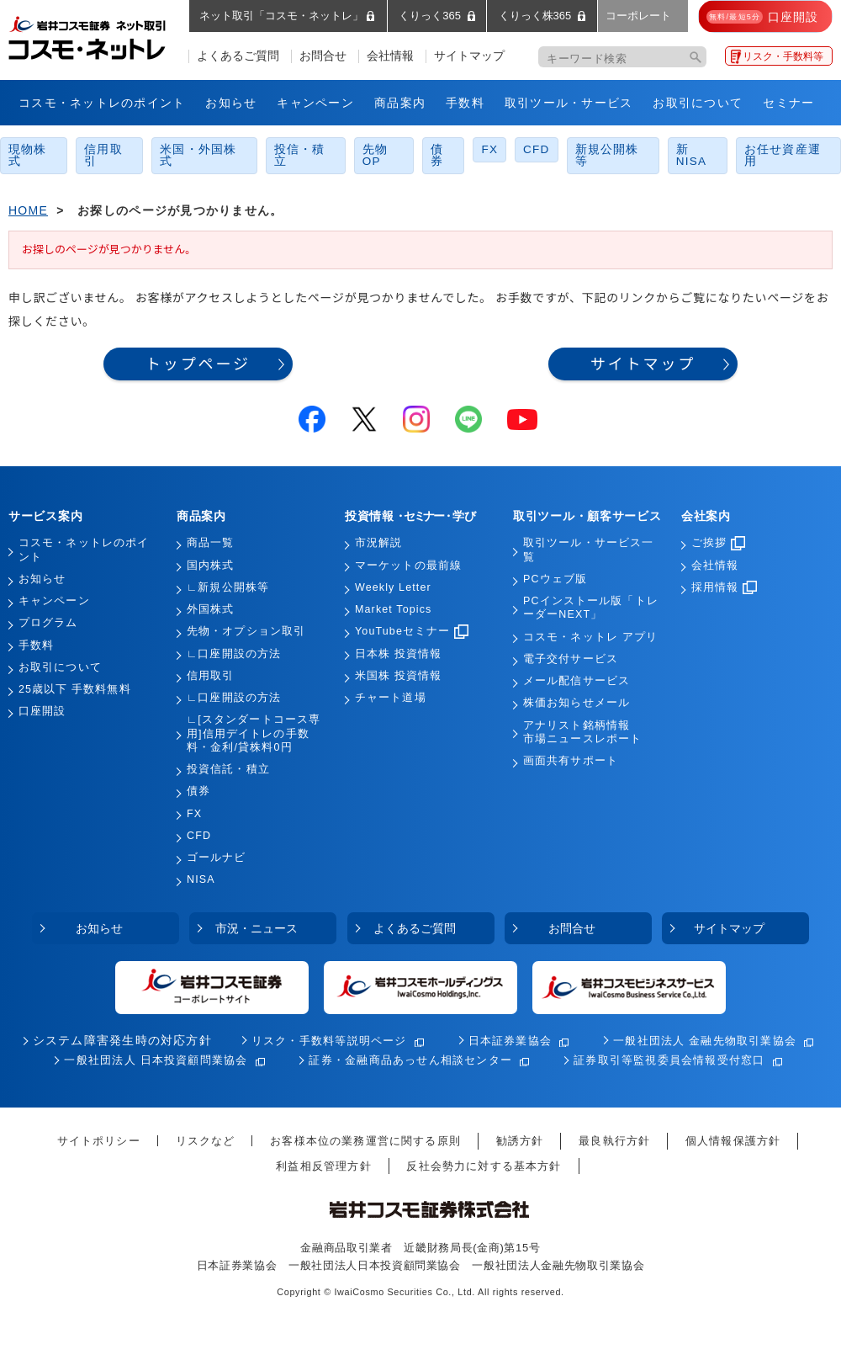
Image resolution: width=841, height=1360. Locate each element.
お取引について (698, 102)
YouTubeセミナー (411, 631)
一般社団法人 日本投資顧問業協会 (155, 1060)
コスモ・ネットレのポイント (102, 102)
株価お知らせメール (576, 703)
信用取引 (103, 155)
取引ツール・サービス (569, 102)
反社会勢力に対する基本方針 (483, 1166)
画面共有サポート (570, 761)
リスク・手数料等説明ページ (329, 1040)
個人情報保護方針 (732, 1140)
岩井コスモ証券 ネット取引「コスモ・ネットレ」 (107, 36)
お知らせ (231, 102)
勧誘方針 (520, 1140)
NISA (201, 879)
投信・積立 (299, 155)
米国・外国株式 (198, 155)
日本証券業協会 (510, 1040)
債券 (437, 155)
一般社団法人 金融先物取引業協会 (704, 1040)
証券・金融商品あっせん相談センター (410, 1060)
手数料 (465, 102)
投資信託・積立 (228, 769)
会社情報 (390, 56)
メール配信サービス (576, 681)
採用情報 (724, 587)
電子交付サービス (570, 659)
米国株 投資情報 (398, 676)
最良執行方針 (614, 1140)
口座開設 (42, 711)
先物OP (375, 155)
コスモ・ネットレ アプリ (590, 637)
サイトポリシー (98, 1140)
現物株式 (27, 155)
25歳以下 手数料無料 (75, 689)
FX (489, 149)
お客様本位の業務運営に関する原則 (365, 1140)
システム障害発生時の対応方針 (122, 1040)
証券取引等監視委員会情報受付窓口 (669, 1060)
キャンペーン (315, 102)
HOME (28, 210)
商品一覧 (210, 543)
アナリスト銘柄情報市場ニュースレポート (582, 732)
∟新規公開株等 (228, 587)
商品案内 (400, 102)
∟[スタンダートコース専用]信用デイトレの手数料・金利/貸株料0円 (253, 733)
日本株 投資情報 (398, 654)
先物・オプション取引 (246, 631)
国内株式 (210, 565)
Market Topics (393, 609)
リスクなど (205, 1140)
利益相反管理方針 (323, 1166)
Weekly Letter (393, 587)
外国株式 (210, 609)
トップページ (198, 364)
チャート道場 (390, 698)
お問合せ (322, 56)
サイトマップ (469, 56)
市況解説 (378, 543)
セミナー (788, 102)
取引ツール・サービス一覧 (588, 549)
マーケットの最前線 (408, 565)
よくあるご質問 (238, 56)
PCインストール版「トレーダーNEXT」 (591, 607)
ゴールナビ (216, 857)
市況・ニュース (256, 928)
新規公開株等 (607, 155)
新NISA (691, 155)
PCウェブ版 (555, 579)
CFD (536, 149)
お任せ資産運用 (782, 155)
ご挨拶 (718, 543)
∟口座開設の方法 (234, 654)
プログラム (48, 623)
